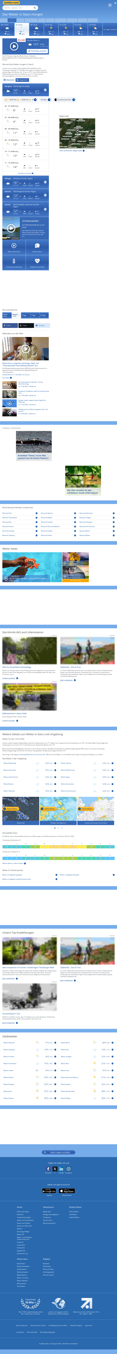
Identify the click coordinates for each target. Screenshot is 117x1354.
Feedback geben (46, 45)
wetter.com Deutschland (26, 1220)
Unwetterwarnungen (24, 1216)
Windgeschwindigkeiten (51, 1213)
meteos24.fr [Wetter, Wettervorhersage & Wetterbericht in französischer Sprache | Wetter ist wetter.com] (22, 1246)
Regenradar (48, 1210)
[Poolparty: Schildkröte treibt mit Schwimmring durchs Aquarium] (25, 393)
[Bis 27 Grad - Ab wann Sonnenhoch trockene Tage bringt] (32, 566)
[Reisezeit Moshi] (97, 529)
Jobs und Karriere (22, 1330)
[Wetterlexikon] (37, 246)
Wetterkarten (49, 1205)
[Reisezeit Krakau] (58, 534)
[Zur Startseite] (11, 3)
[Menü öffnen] (114, 2)
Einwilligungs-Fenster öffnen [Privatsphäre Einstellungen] (58, 1330)
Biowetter (47, 1266)
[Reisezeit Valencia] (58, 512)
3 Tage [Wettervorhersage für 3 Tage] (19, 17)
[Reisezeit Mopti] (97, 534)
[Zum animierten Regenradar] (72, 147)
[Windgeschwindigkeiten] (58, 810)
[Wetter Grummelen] (87, 782)
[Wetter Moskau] (29, 1096)
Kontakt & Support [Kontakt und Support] (76, 1330)
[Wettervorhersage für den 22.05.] (66, 25)
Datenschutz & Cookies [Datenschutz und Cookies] (38, 1330)
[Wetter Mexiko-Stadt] (87, 1089)
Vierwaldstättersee (27, 753)
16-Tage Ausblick (110, 26)
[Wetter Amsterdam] (29, 1062)
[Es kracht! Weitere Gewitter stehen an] (75, 557)
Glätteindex (47, 1269)
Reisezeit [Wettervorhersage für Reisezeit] (79, 17)
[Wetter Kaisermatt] (29, 768)
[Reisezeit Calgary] (97, 516)
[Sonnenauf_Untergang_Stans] (20, 98)
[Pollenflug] (110, 3)
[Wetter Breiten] (29, 782)
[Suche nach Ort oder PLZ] (40, 2)
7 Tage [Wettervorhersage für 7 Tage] (40, 17)
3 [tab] (62, 827)
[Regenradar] (20, 810)
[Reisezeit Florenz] (19, 525)
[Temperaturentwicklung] (14, 261)
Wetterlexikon (22, 1288)
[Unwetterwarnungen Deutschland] (95, 810)
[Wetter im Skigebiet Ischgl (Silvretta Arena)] (29, 878)
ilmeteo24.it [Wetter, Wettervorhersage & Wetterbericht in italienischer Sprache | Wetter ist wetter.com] (21, 1250)
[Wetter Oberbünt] (29, 789)
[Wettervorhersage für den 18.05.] (7, 25)
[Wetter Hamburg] (29, 1048)
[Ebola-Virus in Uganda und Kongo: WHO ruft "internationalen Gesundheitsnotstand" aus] (25, 347)
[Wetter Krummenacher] (87, 789)
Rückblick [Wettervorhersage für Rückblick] (90, 17)
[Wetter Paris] (87, 1069)
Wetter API (21, 1235)
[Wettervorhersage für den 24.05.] (95, 25)
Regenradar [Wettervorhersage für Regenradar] (58, 17)
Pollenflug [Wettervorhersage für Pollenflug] (70, 17)
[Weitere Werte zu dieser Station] (14, 862)
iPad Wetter (74, 1213)
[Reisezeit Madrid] (58, 516)
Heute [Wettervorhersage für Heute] (3, 17)
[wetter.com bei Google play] (49, 1191)
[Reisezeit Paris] (19, 512)
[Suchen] (55, 2)
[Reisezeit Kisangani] (97, 521)
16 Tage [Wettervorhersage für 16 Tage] (48, 17)
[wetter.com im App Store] (67, 1191)
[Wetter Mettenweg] (29, 761)
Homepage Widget (24, 1232)
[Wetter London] (29, 1069)
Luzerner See (40, 753)
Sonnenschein (48, 1220)
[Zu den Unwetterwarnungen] (8, 109)
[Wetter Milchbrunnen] (87, 768)
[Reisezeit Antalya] (58, 529)
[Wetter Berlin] (87, 1041)
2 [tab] (58, 827)
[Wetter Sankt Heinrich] (29, 775)
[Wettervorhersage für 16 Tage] (44, 314)
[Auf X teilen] (26, 324)
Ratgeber (47, 1261)
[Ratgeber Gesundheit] (37, 261)
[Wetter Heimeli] (87, 761)
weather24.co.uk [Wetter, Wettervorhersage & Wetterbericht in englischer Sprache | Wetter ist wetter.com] (23, 1256)
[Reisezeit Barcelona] (97, 512)
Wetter (20, 1205)
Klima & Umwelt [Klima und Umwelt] (49, 1278)
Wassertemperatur (50, 1223)
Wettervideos (23, 1261)
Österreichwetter (23, 1275)
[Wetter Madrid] (29, 1076)
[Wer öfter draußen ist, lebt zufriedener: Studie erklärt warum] (83, 479)
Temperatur (48, 1216)
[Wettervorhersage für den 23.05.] (80, 25)
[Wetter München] (29, 1041)
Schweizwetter (22, 1272)
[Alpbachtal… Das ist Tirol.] (86, 658)
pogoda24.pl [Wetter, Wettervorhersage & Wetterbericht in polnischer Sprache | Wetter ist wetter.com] (22, 1253)
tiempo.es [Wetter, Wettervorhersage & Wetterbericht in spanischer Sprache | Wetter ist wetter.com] (21, 1243)
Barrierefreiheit (32, 1337)
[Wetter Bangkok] (29, 1082)
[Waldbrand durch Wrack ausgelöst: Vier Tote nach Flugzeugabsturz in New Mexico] (25, 411)
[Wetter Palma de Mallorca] (87, 1076)
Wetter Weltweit (23, 1285)
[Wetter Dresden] (29, 1055)
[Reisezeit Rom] (19, 521)
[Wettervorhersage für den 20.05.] (36, 25)
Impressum (88, 1330)
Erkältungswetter (49, 1275)
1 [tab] (55, 827)
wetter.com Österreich (25, 1226)
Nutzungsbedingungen (47, 1337)
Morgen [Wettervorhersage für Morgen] (11, 17)
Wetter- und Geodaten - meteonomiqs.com (25, 1239)
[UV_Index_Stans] (45, 98)
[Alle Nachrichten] (75, 579)
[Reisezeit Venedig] (19, 529)
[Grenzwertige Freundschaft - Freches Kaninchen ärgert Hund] (25, 384)
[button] (25, 88)
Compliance (20, 1337)
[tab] (8, 79)
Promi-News (22, 1291)
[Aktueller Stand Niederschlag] (77, 130)
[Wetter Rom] (87, 1062)
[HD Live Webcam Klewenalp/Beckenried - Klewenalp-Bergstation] (14, 44)
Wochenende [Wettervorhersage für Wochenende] (30, 17)
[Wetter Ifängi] (87, 775)
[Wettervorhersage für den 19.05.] (22, 25)
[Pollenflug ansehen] (37, 50)
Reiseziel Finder (49, 1272)
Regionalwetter (23, 1278)
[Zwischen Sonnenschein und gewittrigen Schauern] (75, 571)
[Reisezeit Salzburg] (19, 534)
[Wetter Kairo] (29, 1089)
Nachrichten (22, 1266)
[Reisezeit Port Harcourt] (97, 525)
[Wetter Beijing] (87, 1096)
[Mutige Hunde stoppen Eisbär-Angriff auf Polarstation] (25, 402)
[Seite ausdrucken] (42, 324)
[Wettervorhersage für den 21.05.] (51, 25)
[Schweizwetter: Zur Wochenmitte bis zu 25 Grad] (25, 227)
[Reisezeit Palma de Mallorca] (58, 525)
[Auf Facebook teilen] (10, 324)
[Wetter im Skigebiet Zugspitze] (29, 873)
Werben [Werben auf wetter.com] (20, 1229)
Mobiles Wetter (76, 1205)
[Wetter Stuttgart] (87, 1055)
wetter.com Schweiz (24, 1223)
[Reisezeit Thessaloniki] (19, 516)
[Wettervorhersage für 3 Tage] (25, 314)
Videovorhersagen (24, 1210)
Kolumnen (21, 1213)
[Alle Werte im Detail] (25, 172)
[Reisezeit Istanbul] (58, 521)
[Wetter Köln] (87, 1048)
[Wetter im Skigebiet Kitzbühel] (87, 873)
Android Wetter (75, 1216)
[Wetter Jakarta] (87, 1082)
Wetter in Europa (23, 1281)
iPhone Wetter (74, 1210)
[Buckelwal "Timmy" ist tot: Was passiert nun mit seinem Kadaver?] (34, 444)
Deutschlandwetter (24, 1269)
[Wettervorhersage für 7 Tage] (34, 314)
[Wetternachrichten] (14, 246)
